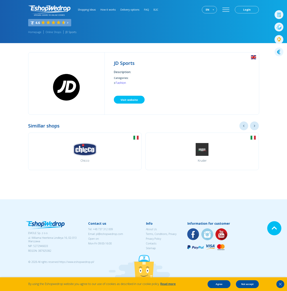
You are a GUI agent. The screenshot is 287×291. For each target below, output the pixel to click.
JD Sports (71, 32)
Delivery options (129, 9)
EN (207, 9)
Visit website (129, 100)
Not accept (247, 284)
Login (247, 9)
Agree (219, 284)
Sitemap (151, 248)
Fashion (120, 83)
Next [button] (254, 125)
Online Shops (53, 32)
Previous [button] (243, 125)
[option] (85, 151)
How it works (108, 9)
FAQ (146, 9)
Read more (168, 284)
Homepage (34, 32)
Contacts (151, 243)
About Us (151, 229)
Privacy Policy (153, 238)
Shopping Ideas (87, 9)
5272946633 (40, 246)
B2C (155, 9)
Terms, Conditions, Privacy (161, 234)
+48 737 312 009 (103, 229)
